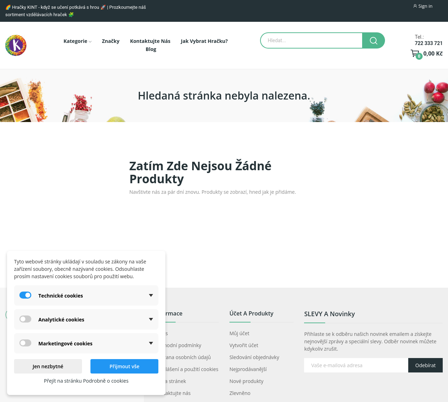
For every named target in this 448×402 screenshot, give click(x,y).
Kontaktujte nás (172, 393)
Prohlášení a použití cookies (186, 369)
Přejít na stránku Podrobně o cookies (86, 380)
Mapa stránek (170, 381)
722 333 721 (429, 43)
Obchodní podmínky (177, 345)
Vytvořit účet (243, 345)
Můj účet (239, 333)
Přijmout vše (124, 366)
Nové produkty (246, 381)
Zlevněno (240, 393)
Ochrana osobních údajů (182, 357)
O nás (161, 333)
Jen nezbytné (48, 366)
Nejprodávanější (248, 369)
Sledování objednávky (254, 357)
